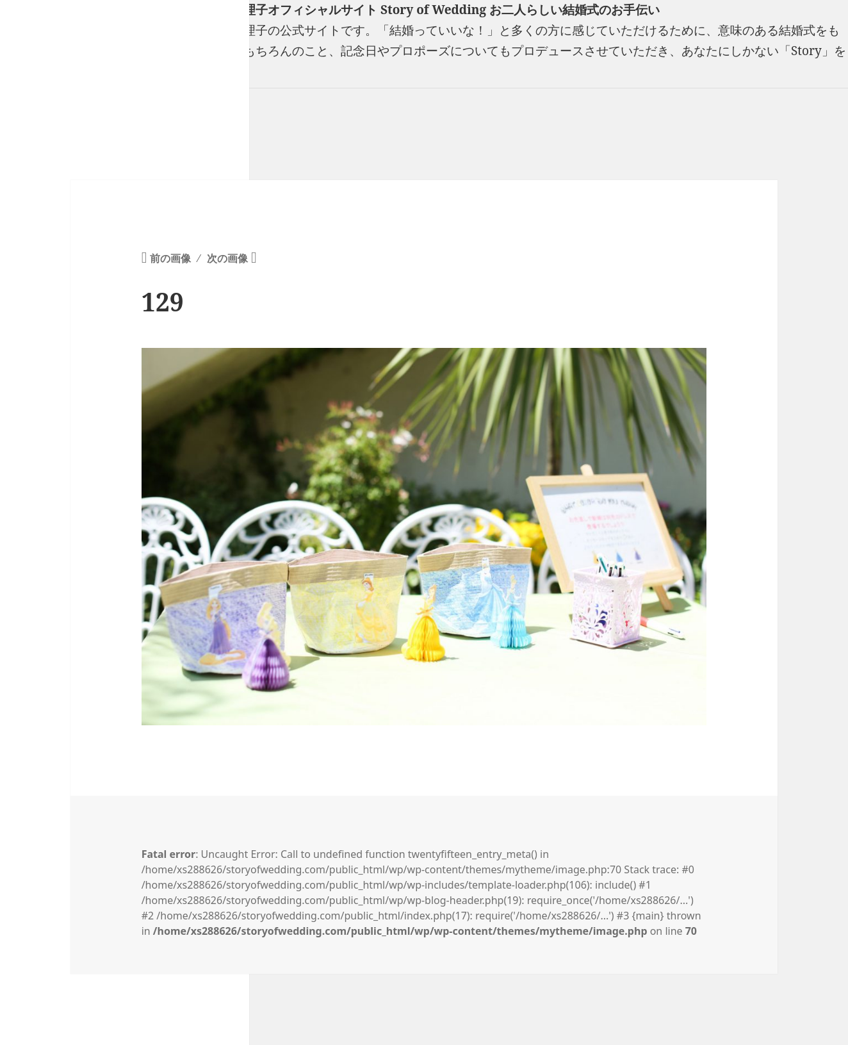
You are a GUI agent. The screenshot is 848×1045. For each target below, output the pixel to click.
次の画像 (227, 258)
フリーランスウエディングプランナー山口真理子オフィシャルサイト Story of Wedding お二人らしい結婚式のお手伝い (330, 9)
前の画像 (170, 258)
